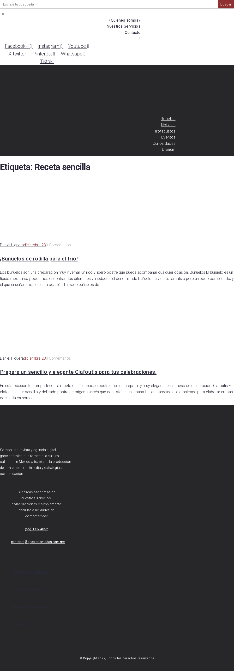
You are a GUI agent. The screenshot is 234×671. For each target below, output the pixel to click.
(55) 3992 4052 (36, 529)
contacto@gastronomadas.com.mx (38, 542)
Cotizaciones (23, 624)
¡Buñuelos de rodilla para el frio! (39, 259)
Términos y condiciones (31, 572)
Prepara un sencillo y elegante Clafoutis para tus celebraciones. (78, 372)
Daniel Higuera (12, 245)
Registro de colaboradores (33, 606)
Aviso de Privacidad (28, 589)
